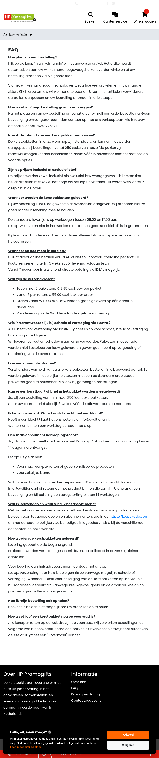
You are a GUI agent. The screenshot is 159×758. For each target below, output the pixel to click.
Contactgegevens (86, 700)
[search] (90, 18)
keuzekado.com (135, 516)
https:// (116, 516)
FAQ (74, 688)
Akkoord (128, 734)
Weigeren (128, 745)
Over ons (78, 682)
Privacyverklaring (85, 694)
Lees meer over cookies (25, 747)
